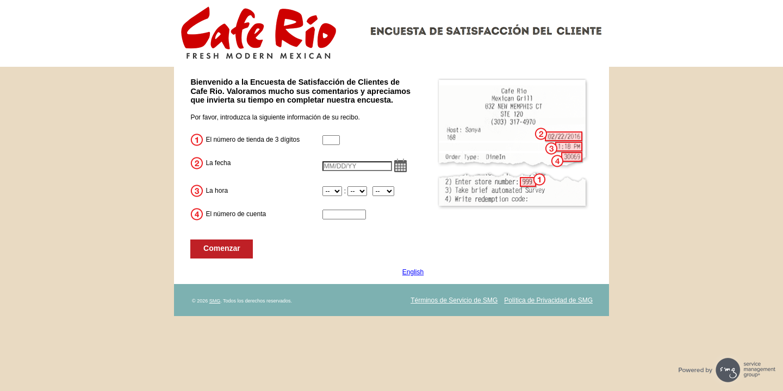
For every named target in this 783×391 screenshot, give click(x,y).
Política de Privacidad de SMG (548, 300)
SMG (215, 301)
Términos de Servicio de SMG (454, 300)
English (413, 272)
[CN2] (344, 214)
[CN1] (331, 140)
